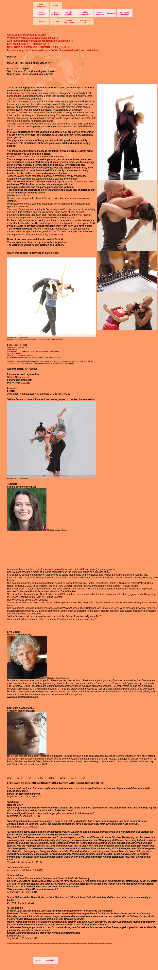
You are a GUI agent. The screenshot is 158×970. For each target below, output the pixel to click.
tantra (41, 21)
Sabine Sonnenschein (85, 13)
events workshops (56, 13)
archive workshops (69, 21)
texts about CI (85, 21)
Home (38, 960)
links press (111, 13)
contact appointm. (100, 13)
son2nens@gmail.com (19, 380)
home (55, 6)
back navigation (41, 6)
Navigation (50, 960)
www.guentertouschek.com (22, 697)
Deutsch (11, 56)
